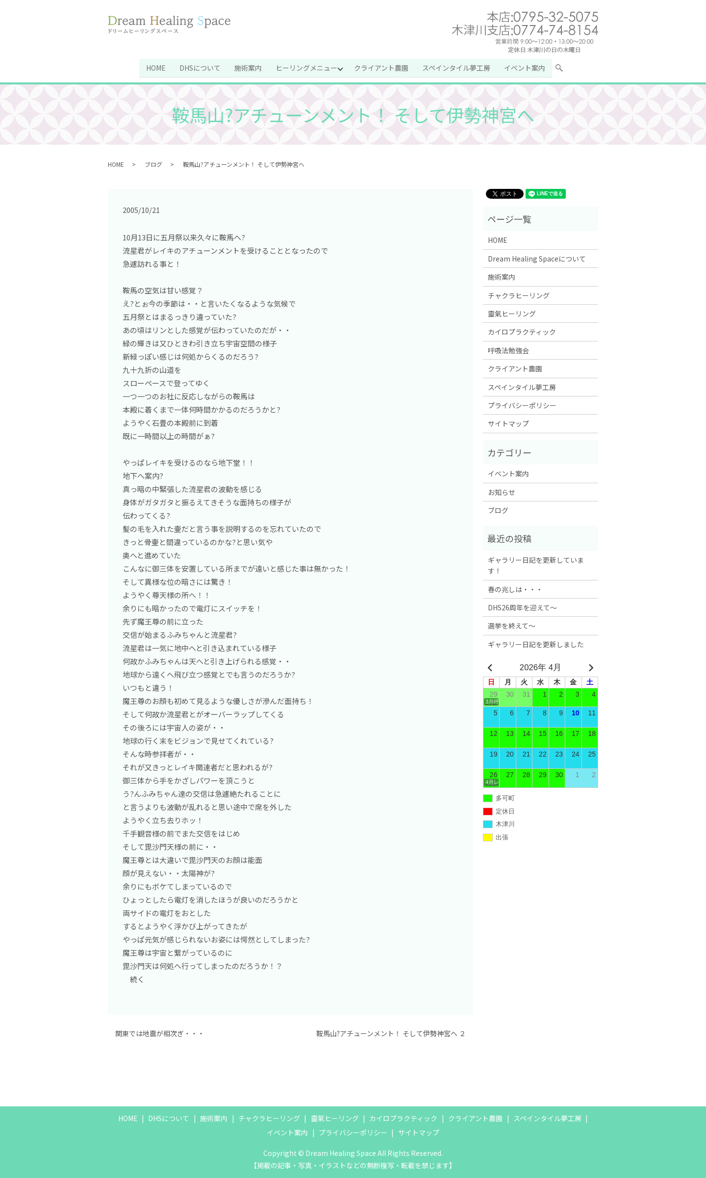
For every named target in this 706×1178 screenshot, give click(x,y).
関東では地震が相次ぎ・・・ (159, 1033)
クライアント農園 (381, 67)
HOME (156, 67)
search (563, 69)
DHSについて (200, 67)
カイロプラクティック (522, 331)
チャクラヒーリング (519, 294)
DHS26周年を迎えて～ (522, 607)
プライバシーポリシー (522, 405)
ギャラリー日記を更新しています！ (536, 564)
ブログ (153, 163)
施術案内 (248, 67)
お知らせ (501, 491)
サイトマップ (508, 423)
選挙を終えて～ (511, 625)
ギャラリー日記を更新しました (536, 643)
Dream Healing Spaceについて (537, 258)
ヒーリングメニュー (306, 67)
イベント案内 (525, 67)
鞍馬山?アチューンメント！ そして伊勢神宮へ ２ (391, 1033)
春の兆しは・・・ (515, 588)
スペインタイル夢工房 (457, 67)
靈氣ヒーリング (512, 313)
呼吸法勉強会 (508, 350)
